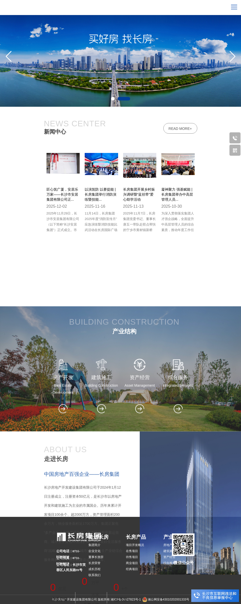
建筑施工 (169, 551)
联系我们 (94, 575)
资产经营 (169, 557)
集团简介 (94, 545)
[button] (232, 56)
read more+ (180, 129)
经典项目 (132, 569)
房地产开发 (170, 545)
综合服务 (169, 563)
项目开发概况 (135, 545)
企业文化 (94, 551)
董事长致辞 (96, 557)
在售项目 (132, 551)
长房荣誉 (94, 563)
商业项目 (132, 563)
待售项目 (132, 557)
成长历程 (94, 569)
